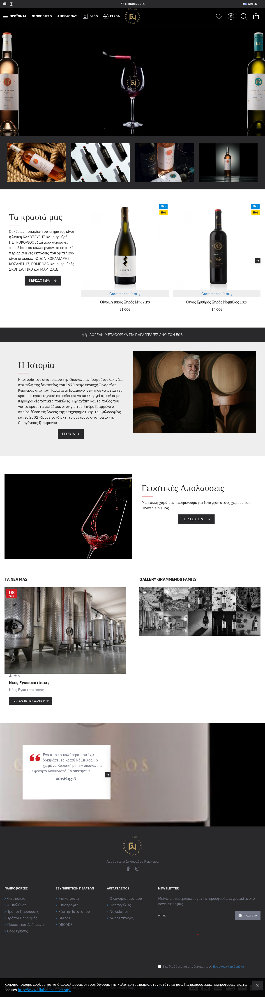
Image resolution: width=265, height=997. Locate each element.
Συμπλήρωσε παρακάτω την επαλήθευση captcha (175, 937)
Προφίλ (68, 434)
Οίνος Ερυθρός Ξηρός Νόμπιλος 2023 (217, 302)
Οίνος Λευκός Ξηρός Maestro (125, 302)
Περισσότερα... (40, 280)
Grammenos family (125, 294)
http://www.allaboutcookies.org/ (44, 990)
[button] (257, 260)
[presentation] (189, 951)
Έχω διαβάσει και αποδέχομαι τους (201, 966)
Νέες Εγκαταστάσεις (29, 682)
